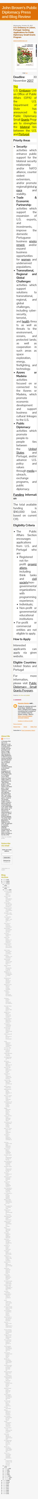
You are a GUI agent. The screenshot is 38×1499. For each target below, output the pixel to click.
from (27, 73)
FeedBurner (7, 862)
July (5, 1470)
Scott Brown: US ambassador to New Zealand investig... (8, 1104)
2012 (4, 1487)
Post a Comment (17, 724)
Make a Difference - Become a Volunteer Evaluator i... (8, 1412)
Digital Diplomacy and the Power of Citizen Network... (7, 1111)
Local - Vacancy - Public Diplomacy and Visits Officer (8, 1118)
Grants (25, 119)
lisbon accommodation (25, 716)
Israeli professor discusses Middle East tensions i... (8, 1020)
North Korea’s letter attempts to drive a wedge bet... (8, 1264)
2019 (4, 879)
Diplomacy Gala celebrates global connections (8, 1218)
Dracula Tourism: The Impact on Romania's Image (8, 909)
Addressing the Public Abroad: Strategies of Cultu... (8, 1092)
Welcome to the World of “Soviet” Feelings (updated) (7, 987)
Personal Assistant (7, 1292)
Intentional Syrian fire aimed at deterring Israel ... (7, 1271)
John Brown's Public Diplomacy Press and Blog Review (19, 12)
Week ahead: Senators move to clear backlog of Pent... (8, 962)
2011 (4, 1488)
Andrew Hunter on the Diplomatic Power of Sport (7, 1391)
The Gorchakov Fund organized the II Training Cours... (8, 1430)
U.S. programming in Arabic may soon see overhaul (8, 1462)
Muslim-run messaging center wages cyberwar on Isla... (8, 1361)
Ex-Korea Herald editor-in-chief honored (8, 1308)
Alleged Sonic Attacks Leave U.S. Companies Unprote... (7, 1015)
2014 (4, 1483)
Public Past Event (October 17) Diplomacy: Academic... (8, 940)
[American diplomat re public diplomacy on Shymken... (8, 1064)
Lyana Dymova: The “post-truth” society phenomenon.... (8, 946)
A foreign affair (7, 1048)
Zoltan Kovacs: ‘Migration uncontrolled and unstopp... (7, 1224)
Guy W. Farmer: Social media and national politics (8, 1331)
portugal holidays (23, 717)
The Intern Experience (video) (7, 935)
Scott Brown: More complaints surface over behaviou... (7, 1076)
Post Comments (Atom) (28, 730)
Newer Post (16, 726)
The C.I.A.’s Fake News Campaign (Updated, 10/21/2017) (7, 1456)
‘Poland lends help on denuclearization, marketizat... (8, 1212)
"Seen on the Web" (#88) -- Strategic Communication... (8, 1083)
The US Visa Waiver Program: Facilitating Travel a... (7, 1184)
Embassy (25, 90)
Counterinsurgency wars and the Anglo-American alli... (8, 1368)
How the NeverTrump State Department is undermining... (8, 1325)
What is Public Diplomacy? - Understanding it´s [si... (8, 1201)
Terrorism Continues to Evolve (8, 1174)
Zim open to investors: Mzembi (7, 1050)
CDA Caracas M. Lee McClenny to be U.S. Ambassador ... (8, 1037)
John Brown (6, 738)
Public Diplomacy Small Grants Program (25, 686)
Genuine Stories (23, 703)
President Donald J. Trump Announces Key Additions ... (8, 994)
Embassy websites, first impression (8, 956)
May (5, 1473)
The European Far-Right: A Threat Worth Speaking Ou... (8, 1349)
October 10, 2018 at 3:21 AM (25, 721)
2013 (4, 1485)
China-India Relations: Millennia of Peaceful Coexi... (7, 1277)
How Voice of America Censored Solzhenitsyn (8, 925)
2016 (4, 1480)
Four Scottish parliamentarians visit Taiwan (8, 1418)
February (6, 1477)
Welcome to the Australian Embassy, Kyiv (7, 1178)
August (6, 1468)
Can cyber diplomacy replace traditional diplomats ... (7, 1235)
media (30, 471)
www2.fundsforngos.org (20, 40)
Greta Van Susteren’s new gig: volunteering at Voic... (7, 1242)
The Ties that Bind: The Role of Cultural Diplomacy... (7, 1403)
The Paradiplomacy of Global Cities (8, 1206)
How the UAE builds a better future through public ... (7, 1070)
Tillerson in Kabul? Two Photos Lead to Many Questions (8, 1258)
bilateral (25, 127)
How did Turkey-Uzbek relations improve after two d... (8, 1008)
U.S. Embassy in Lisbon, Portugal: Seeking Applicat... (8, 1196)
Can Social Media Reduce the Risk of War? (8, 1252)
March (6, 1476)
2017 (30, 80)
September (7, 1465)
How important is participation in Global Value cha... (8, 1163)
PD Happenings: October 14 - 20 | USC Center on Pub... (8, 1443)
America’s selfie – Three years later (8, 914)
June (5, 1471)
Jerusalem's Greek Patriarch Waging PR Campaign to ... (8, 1137)
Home (25, 726)
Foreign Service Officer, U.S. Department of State (8, 1336)
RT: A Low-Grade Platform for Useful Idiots (8, 1282)
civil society (28, 580)
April (5, 1474)
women (26, 259)
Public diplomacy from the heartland (8, 1054)
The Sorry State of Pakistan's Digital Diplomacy (8, 893)
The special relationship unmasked (7, 1025)
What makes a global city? (7, 1087)
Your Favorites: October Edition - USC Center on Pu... (8, 919)
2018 (4, 881)
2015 (4, 1482)
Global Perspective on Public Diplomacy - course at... (7, 1424)
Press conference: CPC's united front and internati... (8, 1303)
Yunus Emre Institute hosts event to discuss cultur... (8, 1355)
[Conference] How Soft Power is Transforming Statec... (8, 1030)
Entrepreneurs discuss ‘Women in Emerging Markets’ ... (7, 981)
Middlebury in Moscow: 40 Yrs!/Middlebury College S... (8, 974)
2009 (4, 1492)
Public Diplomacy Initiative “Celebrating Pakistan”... (7, 1044)
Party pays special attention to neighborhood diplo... (8, 1437)
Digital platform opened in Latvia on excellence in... (7, 1296)
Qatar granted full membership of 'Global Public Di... (7, 968)
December (7, 884)
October (6, 889)
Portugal (24, 134)
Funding (18, 495)
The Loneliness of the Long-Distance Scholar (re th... (7, 1342)
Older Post (34, 726)
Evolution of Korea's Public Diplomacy (7, 1247)
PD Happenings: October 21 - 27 (8, 1058)
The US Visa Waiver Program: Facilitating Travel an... (7, 1151)
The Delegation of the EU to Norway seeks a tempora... (7, 1313)
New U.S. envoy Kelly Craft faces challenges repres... (8, 1098)
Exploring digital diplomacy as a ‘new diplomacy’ (8, 1378)
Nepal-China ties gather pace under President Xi (8, 1373)
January (6, 1479)
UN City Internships (7, 1408)
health (25, 321)
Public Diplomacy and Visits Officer (7, 1229)
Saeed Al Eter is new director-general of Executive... (8, 1318)
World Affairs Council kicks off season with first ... (8, 930)
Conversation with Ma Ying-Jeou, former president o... (8, 904)
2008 (4, 1493)
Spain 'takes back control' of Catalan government (8, 952)
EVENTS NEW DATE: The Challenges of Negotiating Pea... (8, 1287)
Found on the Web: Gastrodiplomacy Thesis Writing (8, 899)
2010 (4, 1490)
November (7, 887)
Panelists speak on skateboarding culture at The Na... (8, 1157)
